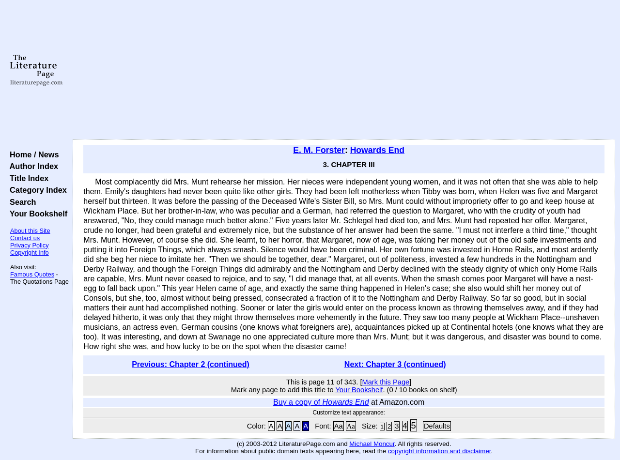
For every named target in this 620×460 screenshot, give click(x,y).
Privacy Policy (29, 245)
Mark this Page (385, 382)
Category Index (36, 189)
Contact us (25, 238)
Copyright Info (29, 252)
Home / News (32, 154)
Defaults (437, 426)
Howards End (377, 150)
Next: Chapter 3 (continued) (395, 364)
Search (20, 202)
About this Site (30, 230)
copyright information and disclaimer (439, 451)
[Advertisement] (344, 70)
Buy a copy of (321, 402)
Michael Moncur (371, 443)
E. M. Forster (319, 150)
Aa (338, 426)
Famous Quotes (32, 274)
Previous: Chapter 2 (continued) (190, 364)
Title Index (26, 178)
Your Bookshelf (36, 213)
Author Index (31, 166)
